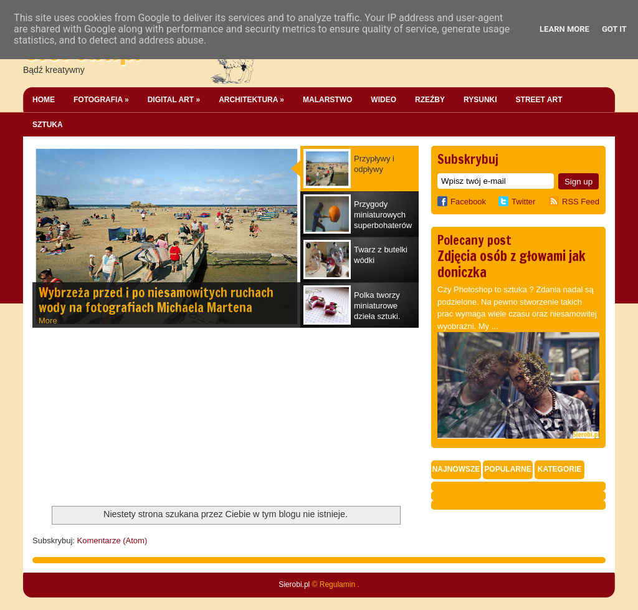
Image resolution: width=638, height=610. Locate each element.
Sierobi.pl (294, 584)
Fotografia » (101, 99)
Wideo (383, 99)
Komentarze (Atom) (112, 540)
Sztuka (47, 124)
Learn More (564, 29)
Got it (614, 29)
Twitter (523, 201)
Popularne (507, 469)
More (48, 320)
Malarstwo (327, 99)
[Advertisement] (125, 418)
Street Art (539, 99)
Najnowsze (456, 469)
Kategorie (559, 469)
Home (43, 99)
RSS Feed (580, 201)
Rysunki (480, 99)
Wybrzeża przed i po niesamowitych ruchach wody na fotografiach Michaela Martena (156, 300)
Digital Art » (174, 99)
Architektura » (251, 99)
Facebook (461, 201)
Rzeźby (430, 99)
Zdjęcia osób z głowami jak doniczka (511, 264)
